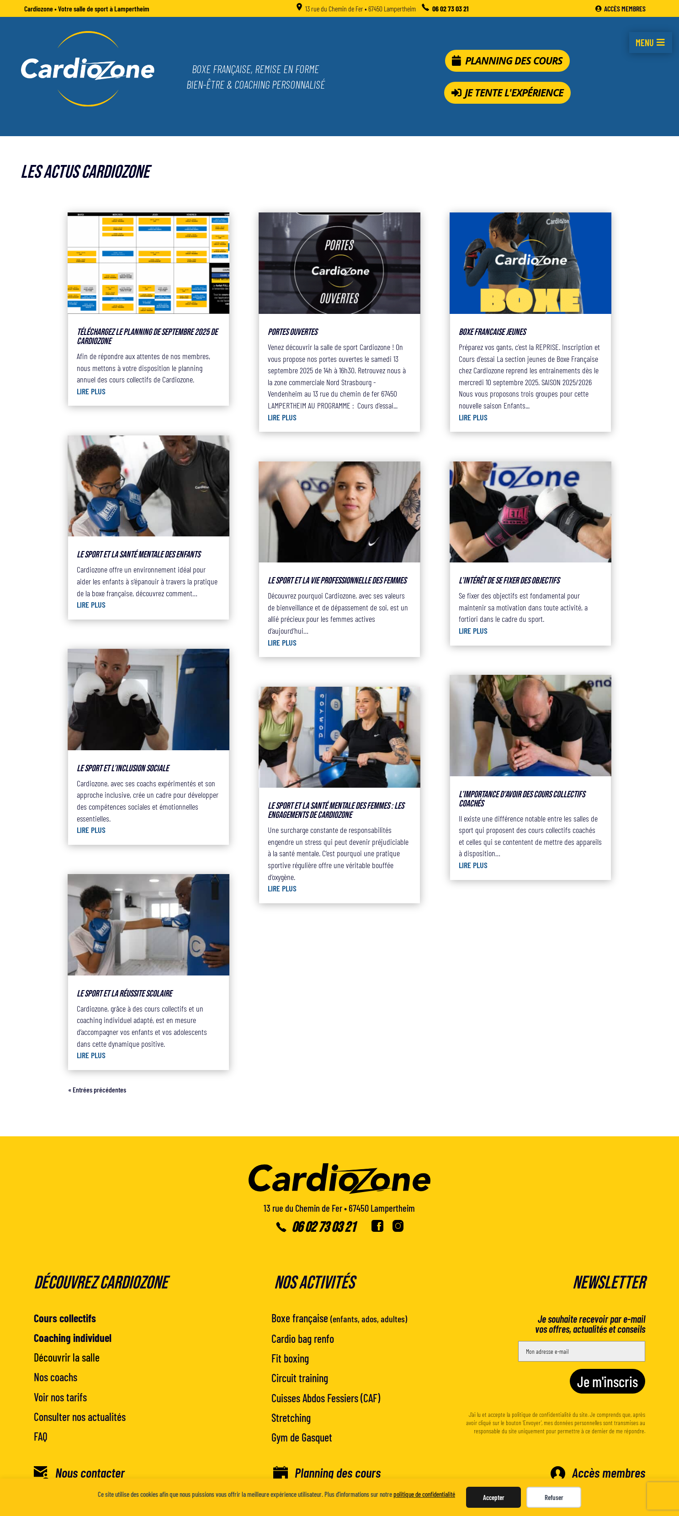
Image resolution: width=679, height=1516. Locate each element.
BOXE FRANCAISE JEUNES (492, 332)
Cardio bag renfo (302, 1338)
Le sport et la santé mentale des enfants (138, 554)
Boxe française (339, 1318)
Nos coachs (55, 1376)
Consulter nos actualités (80, 1416)
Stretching (291, 1417)
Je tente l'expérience (514, 92)
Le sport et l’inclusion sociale (123, 768)
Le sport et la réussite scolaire (124, 993)
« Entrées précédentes (97, 1089)
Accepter (493, 1497)
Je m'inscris (607, 1381)
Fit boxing (290, 1358)
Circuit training (299, 1377)
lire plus (91, 391)
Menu (645, 42)
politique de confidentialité (424, 1494)
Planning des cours (513, 60)
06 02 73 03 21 (323, 1227)
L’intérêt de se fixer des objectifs (509, 580)
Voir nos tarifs (60, 1397)
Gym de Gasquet (301, 1437)
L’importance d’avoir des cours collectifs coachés (522, 799)
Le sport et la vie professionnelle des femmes (337, 580)
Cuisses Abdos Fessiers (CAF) (325, 1398)
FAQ (41, 1436)
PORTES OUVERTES (292, 332)
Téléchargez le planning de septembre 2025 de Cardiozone (147, 337)
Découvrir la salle (67, 1357)
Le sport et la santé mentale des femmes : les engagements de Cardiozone (336, 810)
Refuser (554, 1497)
